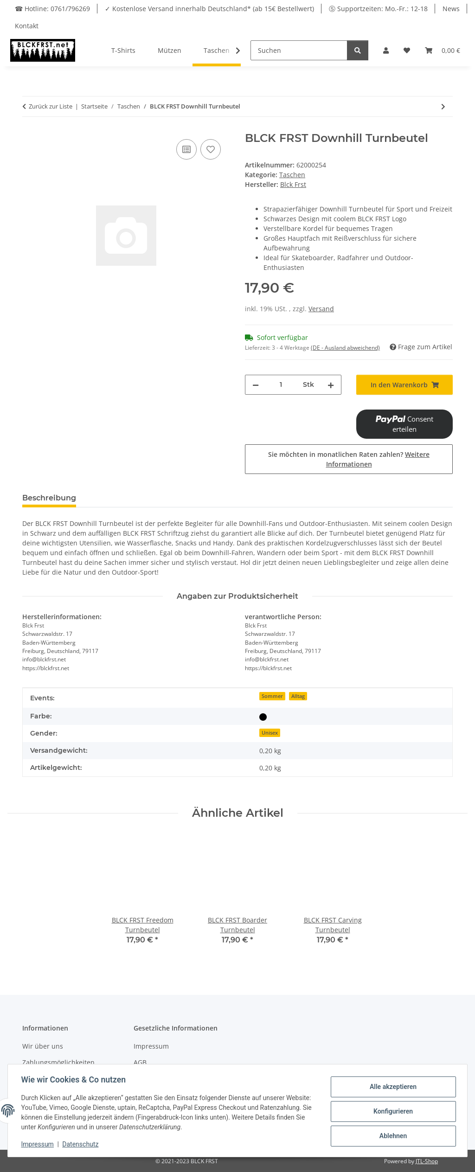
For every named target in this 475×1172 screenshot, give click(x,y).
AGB (140, 1062)
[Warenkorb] (442, 50)
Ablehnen (391, 1135)
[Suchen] (298, 50)
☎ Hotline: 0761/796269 (52, 8)
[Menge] (280, 384)
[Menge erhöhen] (331, 384)
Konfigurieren (391, 1111)
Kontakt (27, 25)
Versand (321, 308)
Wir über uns (42, 1046)
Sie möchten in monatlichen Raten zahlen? (349, 459)
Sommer (272, 696)
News (451, 8)
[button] (386, 50)
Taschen (292, 174)
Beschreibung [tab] (49, 497)
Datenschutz (82, 1144)
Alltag (298, 696)
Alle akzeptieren (391, 1087)
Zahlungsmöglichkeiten (58, 1062)
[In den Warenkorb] (404, 385)
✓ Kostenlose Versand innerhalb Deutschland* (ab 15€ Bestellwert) (209, 8)
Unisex (270, 733)
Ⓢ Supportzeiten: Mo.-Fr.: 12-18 (378, 8)
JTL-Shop (427, 1161)
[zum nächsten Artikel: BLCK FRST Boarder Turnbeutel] (443, 106)
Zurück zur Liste (50, 106)
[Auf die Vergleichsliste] (186, 149)
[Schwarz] (263, 716)
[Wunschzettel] (406, 50)
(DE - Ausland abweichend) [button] (345, 348)
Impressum (151, 1046)
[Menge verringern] (255, 384)
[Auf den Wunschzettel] (210, 149)
